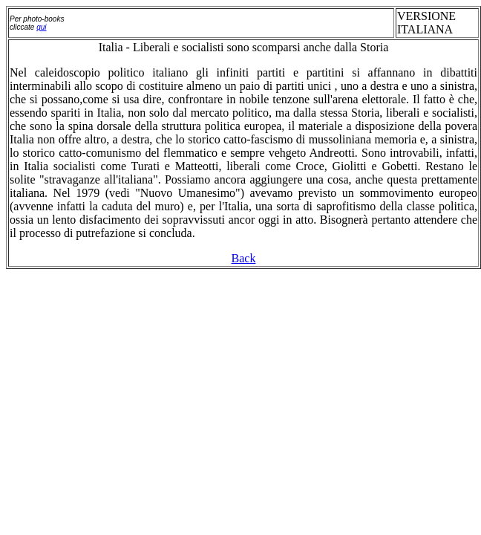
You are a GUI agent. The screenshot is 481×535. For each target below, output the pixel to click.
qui (41, 27)
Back (244, 258)
